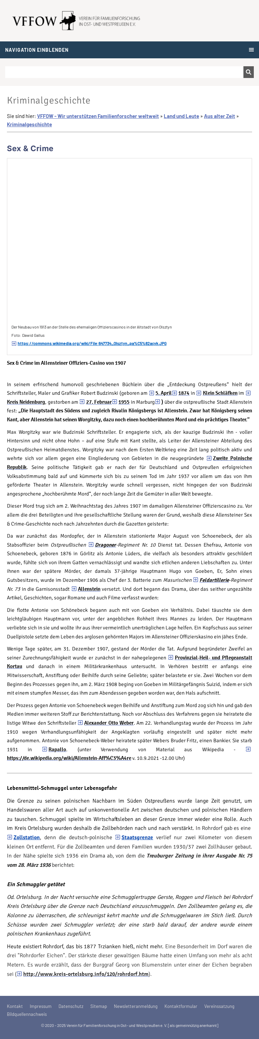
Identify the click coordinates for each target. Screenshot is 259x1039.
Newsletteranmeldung (136, 1006)
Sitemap (98, 1006)
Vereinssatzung (219, 1006)
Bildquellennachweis (27, 1014)
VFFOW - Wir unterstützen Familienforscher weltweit (98, 116)
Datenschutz (71, 1006)
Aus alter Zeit (219, 116)
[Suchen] (124, 72)
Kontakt (15, 1006)
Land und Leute (181, 116)
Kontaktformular (180, 1006)
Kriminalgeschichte (29, 124)
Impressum (41, 1006)
